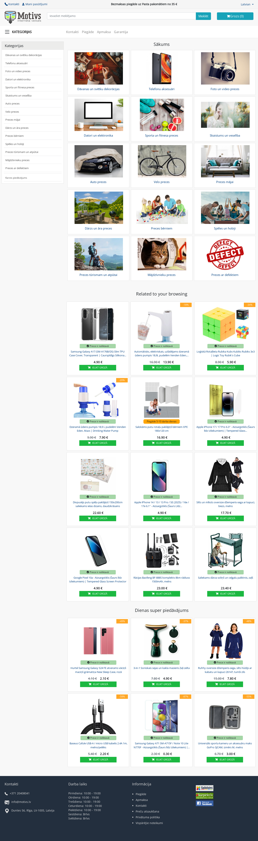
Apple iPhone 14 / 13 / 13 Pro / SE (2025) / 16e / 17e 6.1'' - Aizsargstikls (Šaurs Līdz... (161, 504)
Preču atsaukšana (147, 811)
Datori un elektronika (17, 79)
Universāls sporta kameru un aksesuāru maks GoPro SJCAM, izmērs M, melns (225, 745)
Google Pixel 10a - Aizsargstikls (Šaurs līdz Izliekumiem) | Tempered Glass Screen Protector (97, 579)
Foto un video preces (17, 71)
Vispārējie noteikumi (149, 823)
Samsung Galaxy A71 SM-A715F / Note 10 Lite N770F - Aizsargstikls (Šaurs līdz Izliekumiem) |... (162, 745)
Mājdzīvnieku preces (17, 160)
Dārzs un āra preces (16, 128)
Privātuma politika (148, 817)
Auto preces (12, 103)
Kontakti (12, 4)
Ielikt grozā (97, 367)
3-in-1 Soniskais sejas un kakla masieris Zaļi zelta (161, 668)
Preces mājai (12, 119)
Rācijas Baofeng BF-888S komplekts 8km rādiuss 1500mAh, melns (161, 579)
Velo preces (12, 111)
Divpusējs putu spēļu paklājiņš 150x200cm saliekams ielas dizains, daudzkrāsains (98, 504)
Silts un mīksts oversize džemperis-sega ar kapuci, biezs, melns (225, 504)
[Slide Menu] (19, 32)
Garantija (121, 32)
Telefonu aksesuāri (16, 63)
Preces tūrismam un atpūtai (21, 152)
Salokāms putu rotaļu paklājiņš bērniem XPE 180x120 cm (161, 429)
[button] (247, 4)
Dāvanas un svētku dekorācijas (23, 55)
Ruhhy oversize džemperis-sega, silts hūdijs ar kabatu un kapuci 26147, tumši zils (225, 670)
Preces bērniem (14, 136)
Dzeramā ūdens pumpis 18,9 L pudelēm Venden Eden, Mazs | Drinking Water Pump (98, 429)
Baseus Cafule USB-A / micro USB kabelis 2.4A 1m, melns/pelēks (98, 745)
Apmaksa (104, 32)
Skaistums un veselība (18, 95)
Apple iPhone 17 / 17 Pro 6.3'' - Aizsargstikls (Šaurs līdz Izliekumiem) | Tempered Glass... (225, 429)
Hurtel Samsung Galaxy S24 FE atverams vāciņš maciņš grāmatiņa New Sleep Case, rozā (98, 670)
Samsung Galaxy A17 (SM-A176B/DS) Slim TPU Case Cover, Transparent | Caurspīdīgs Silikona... (97, 353)
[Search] (203, 16)
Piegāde (88, 32)
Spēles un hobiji (14, 144)
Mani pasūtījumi (34, 4)
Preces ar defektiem (17, 168)
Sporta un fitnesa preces (19, 87)
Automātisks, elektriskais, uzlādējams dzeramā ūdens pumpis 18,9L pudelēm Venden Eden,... (161, 353)
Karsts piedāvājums (16, 177)
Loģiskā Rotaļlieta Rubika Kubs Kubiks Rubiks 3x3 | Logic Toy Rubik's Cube (226, 353)
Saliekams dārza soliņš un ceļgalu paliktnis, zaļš (225, 577)
